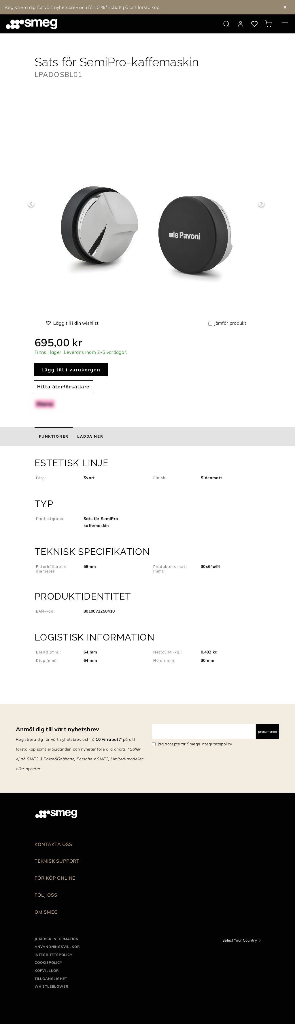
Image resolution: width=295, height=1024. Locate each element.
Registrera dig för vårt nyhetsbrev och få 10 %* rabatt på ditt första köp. (83, 7)
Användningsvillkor (57, 946)
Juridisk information (57, 939)
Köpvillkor (47, 970)
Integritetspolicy (54, 955)
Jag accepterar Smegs (195, 744)
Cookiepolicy (49, 962)
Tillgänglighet (51, 978)
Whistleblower (51, 986)
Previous (31, 203)
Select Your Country (239, 940)
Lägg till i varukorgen (71, 370)
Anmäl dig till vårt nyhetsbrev (57, 729)
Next (261, 203)
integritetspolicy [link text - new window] (216, 744)
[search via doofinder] (226, 24)
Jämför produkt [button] (230, 323)
